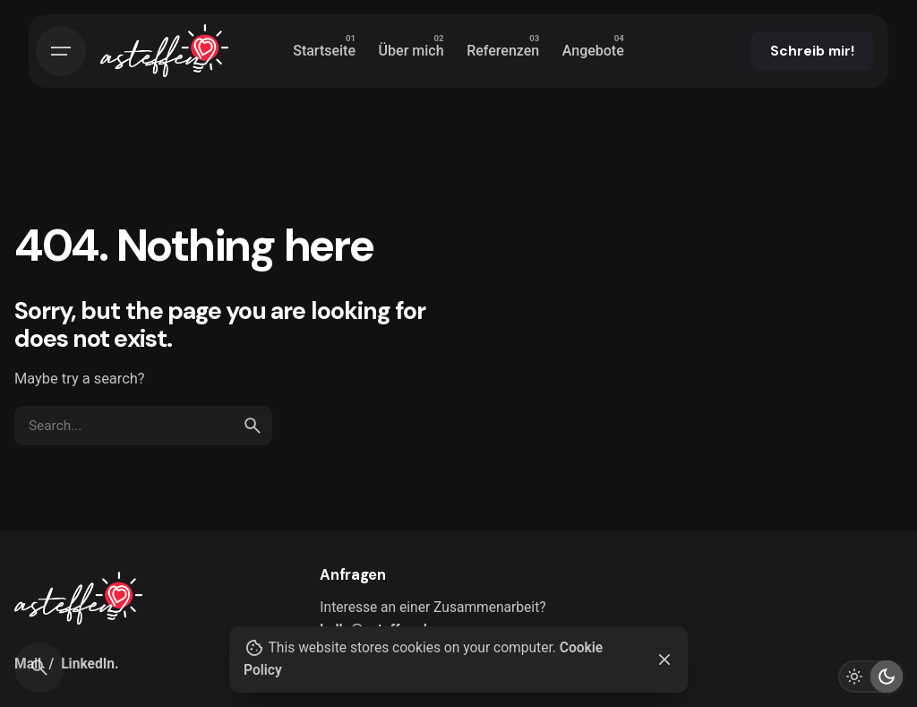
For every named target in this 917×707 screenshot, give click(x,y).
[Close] (664, 659)
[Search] (39, 667)
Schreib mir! (812, 51)
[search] (252, 425)
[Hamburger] (61, 51)
